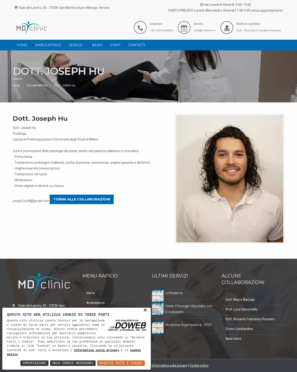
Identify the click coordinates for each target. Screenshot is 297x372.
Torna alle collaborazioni (81, 199)
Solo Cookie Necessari (72, 363)
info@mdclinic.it (205, 30)
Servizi (76, 45)
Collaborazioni (37, 85)
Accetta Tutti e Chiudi (121, 363)
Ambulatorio (48, 45)
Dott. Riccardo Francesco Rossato (258, 30)
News (97, 45)
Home (22, 45)
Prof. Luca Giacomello (241, 309)
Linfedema (174, 293)
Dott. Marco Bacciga (240, 299)
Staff (115, 45)
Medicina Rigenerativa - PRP (188, 325)
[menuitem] (22, 45)
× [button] (145, 310)
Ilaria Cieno (234, 338)
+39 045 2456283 (161, 30)
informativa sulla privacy (96, 350)
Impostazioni (34, 363)
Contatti (136, 45)
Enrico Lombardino (239, 329)
